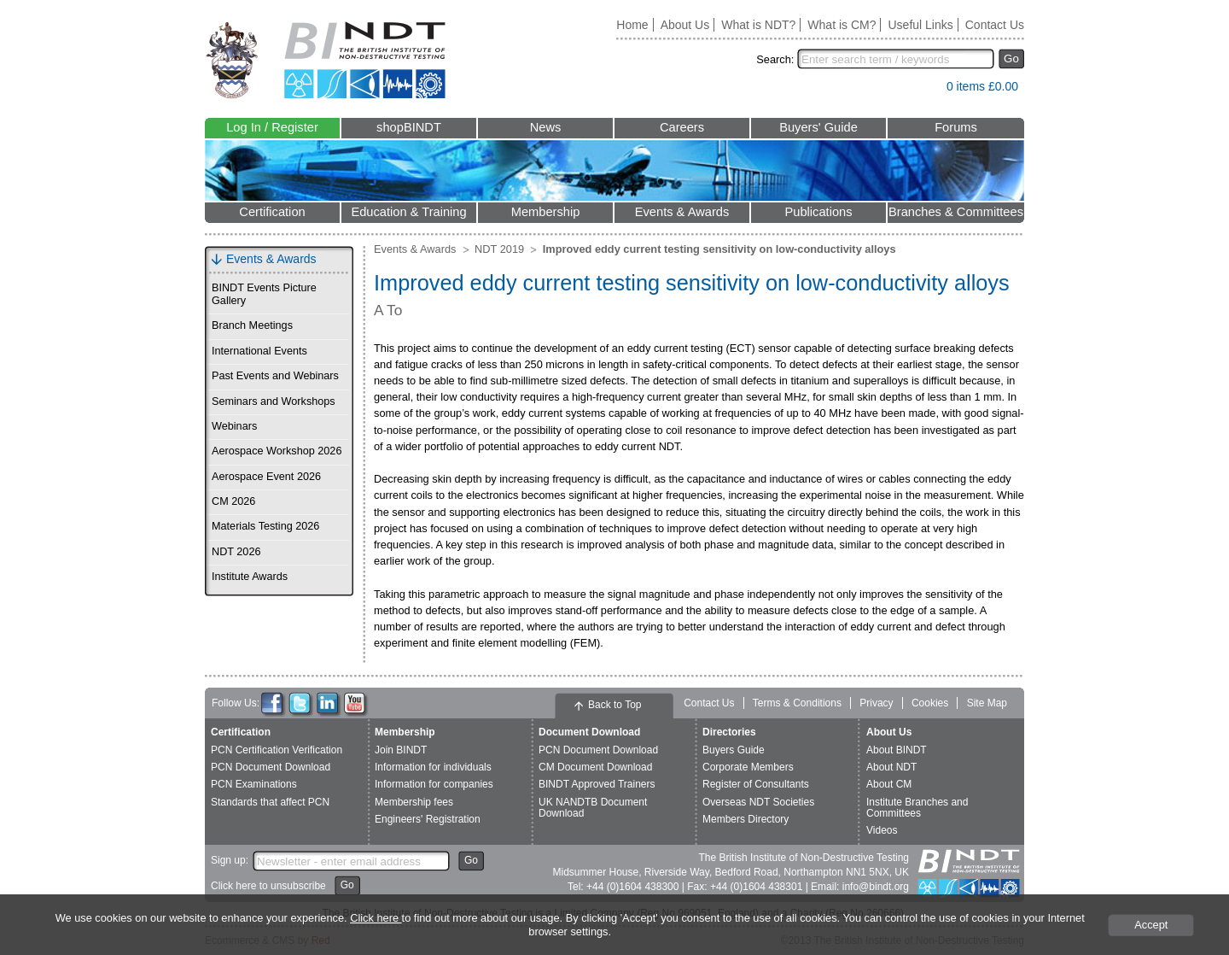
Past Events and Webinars (275, 376)
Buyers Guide (733, 750)
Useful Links (920, 25)
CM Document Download (595, 767)
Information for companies (434, 784)
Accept (1151, 924)
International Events (259, 351)
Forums (956, 127)
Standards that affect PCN (270, 802)
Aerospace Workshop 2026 (276, 451)
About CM (889, 784)
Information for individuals (433, 767)
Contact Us (994, 25)
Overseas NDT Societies (758, 802)
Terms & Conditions (797, 703)
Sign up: (229, 860)
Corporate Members (748, 767)
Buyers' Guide (818, 127)
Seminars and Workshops (273, 401)
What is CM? (841, 25)
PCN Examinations (254, 784)
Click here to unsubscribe (268, 886)
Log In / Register (272, 127)
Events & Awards (682, 212)
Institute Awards (250, 577)
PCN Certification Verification (276, 750)
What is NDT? (758, 25)
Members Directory (745, 819)
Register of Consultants (755, 784)
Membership (545, 212)
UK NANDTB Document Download (593, 807)
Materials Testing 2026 (265, 526)
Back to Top (614, 705)
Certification (272, 212)
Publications (818, 212)
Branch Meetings (252, 325)
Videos (881, 830)
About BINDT (896, 750)
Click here (375, 917)
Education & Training (408, 212)
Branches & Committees (955, 212)
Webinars (234, 426)
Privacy (876, 703)
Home (632, 25)
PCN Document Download (270, 767)
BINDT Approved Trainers (597, 784)
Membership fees (414, 802)
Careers (682, 127)
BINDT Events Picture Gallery (264, 294)
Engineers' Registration (428, 819)
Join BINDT (401, 750)
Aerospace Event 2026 (266, 477)
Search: (775, 59)
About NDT (891, 767)
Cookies (930, 703)
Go (1011, 58)
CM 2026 (233, 501)
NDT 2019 (499, 249)
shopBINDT (408, 127)
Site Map (987, 703)
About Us (685, 25)
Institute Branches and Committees (917, 807)
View (925, 90)
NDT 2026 (236, 552)
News (546, 127)
